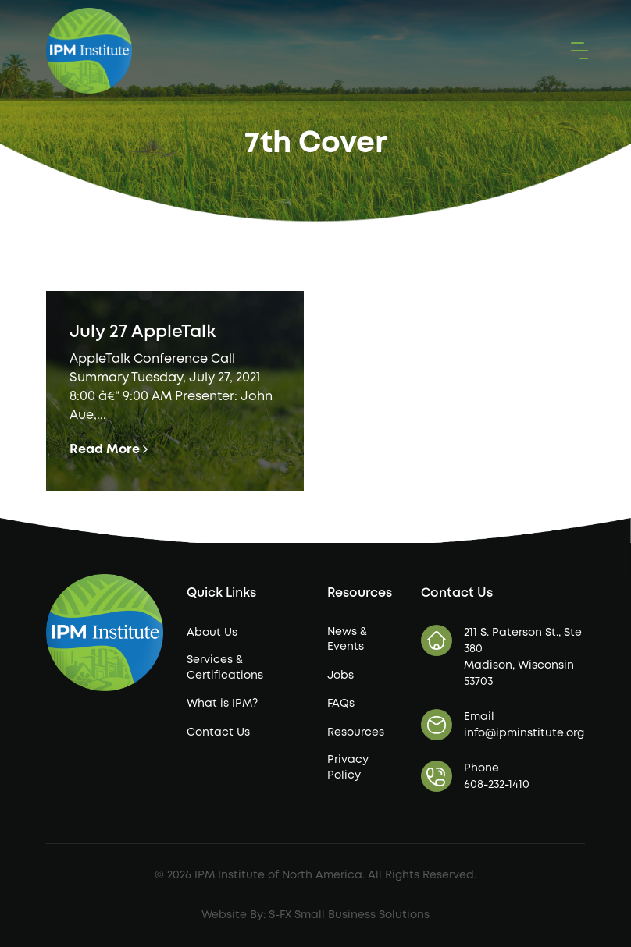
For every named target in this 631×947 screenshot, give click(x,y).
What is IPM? (222, 703)
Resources (355, 732)
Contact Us (218, 732)
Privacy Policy (348, 767)
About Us (212, 632)
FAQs (341, 703)
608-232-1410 (496, 784)
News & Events (347, 639)
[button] (576, 51)
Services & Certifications (225, 667)
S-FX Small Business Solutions (349, 915)
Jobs (340, 675)
